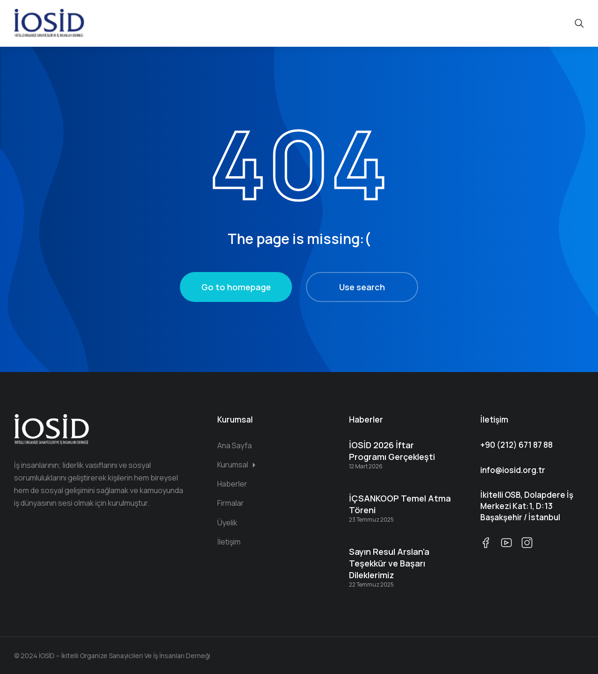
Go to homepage (236, 287)
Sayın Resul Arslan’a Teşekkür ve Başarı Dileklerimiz (389, 563)
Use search (362, 287)
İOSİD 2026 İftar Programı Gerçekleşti (392, 450)
